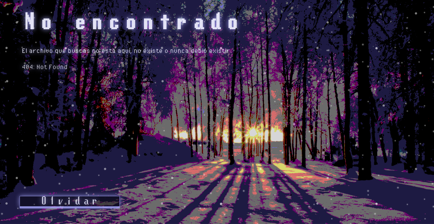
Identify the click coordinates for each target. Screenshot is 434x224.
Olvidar (69, 201)
